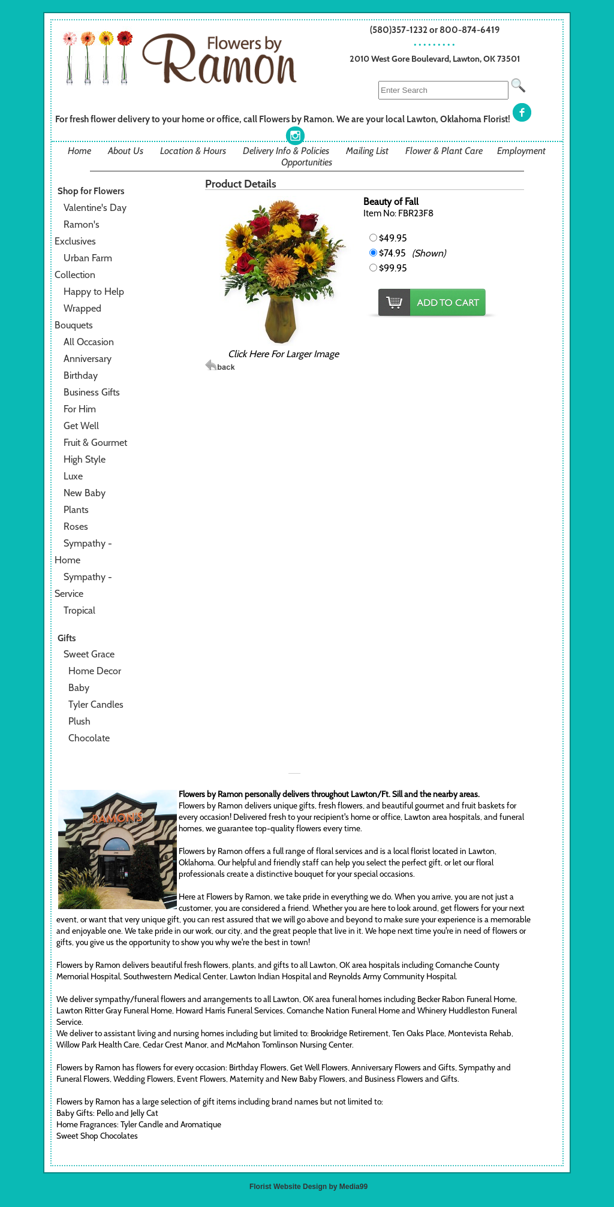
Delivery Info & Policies (286, 150)
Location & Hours (193, 150)
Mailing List (367, 150)
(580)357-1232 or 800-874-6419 (435, 29)
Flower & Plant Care (444, 150)
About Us (125, 150)
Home (79, 150)
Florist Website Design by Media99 (308, 1186)
